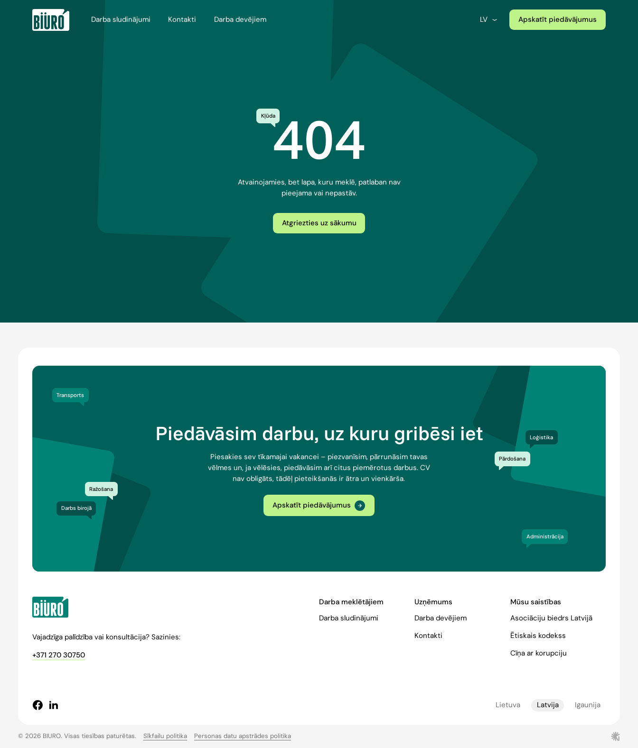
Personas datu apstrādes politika (242, 736)
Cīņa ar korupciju (538, 653)
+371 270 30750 (58, 655)
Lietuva (508, 705)
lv (489, 19)
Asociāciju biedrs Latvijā (551, 618)
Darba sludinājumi (120, 19)
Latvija (548, 705)
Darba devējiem (240, 19)
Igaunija (587, 705)
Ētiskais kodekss (538, 635)
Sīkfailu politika (165, 736)
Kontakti (182, 19)
